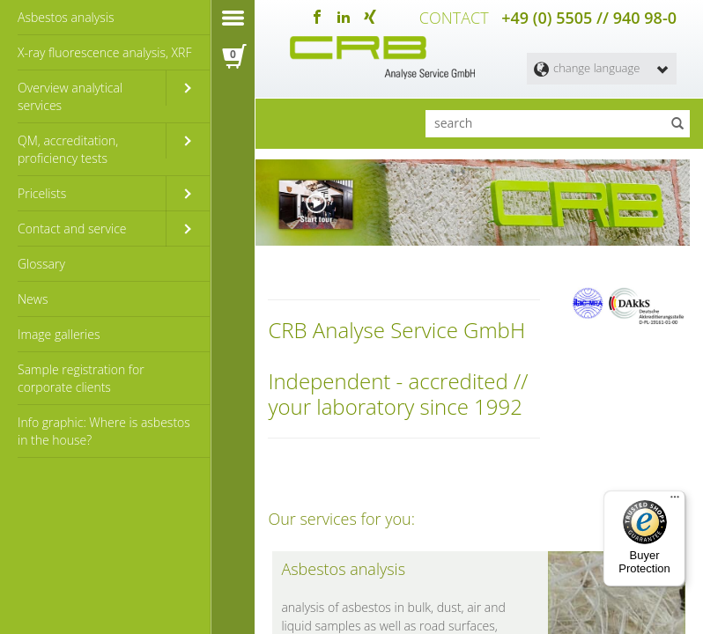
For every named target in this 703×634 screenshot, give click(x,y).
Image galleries (59, 334)
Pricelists (42, 193)
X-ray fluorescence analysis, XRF (104, 52)
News (33, 299)
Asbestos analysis (66, 17)
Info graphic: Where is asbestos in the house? (104, 431)
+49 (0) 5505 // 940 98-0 (589, 17)
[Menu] (674, 501)
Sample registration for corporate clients (81, 378)
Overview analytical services (70, 96)
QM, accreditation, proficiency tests (68, 149)
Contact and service (72, 228)
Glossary (41, 263)
